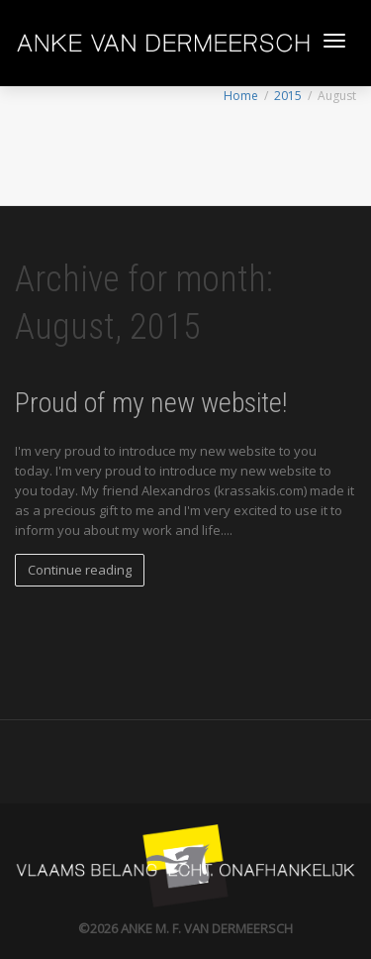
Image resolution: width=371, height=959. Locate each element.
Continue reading (80, 570)
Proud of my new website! (151, 402)
